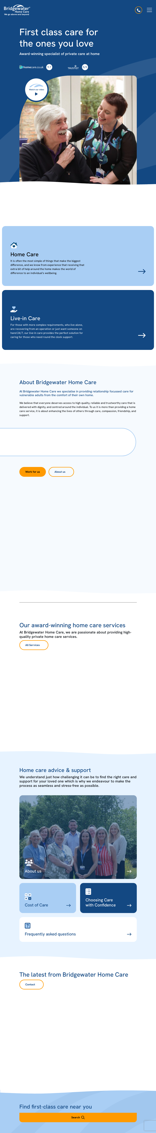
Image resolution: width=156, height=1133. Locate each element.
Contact (30, 984)
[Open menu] (149, 10)
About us (59, 472)
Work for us (32, 472)
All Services (32, 645)
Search (78, 1117)
